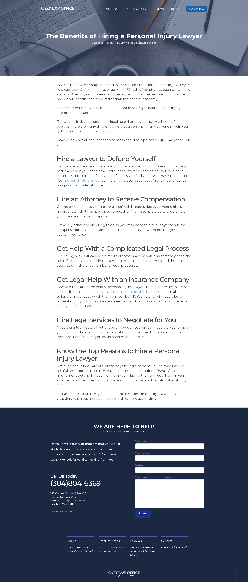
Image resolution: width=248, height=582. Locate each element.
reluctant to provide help (133, 292)
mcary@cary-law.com (73, 500)
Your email (169, 456)
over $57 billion (84, 89)
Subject (169, 468)
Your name (169, 444)
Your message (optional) (169, 479)
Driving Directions (61, 511)
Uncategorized (146, 43)
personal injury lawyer (83, 180)
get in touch (106, 398)
